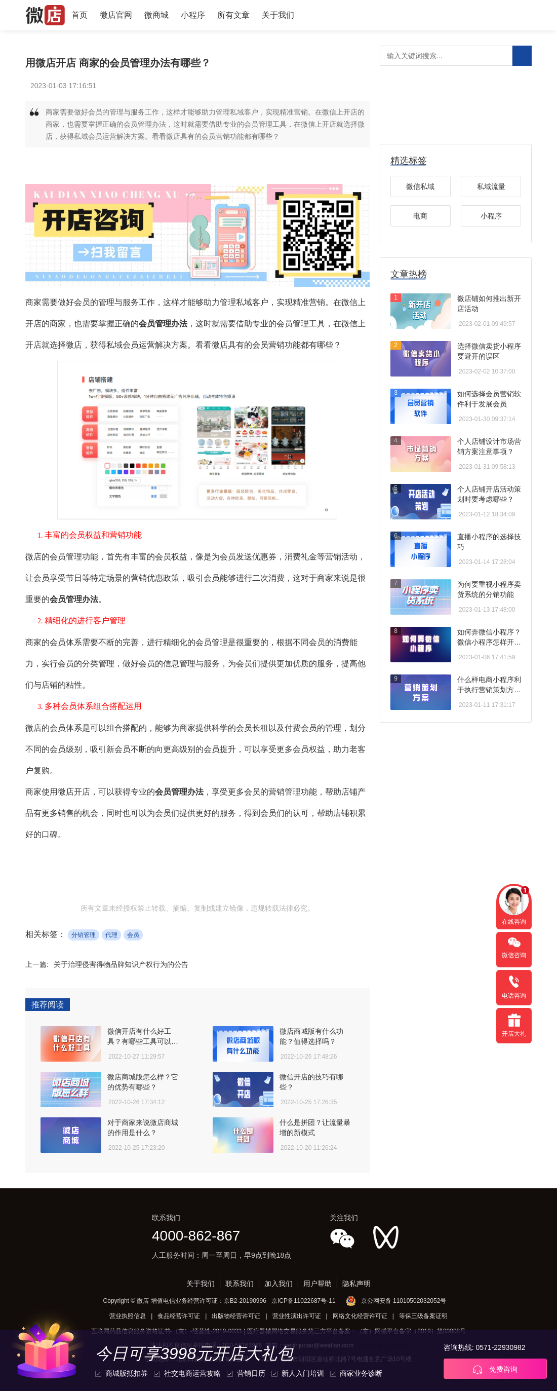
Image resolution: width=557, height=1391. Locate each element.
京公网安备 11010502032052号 (404, 1300)
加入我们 (278, 1284)
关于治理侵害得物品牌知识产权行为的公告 (121, 964)
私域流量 (491, 186)
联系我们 (239, 1284)
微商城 (156, 15)
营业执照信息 (127, 1316)
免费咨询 (495, 1369)
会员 (133, 934)
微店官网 (116, 15)
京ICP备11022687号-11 (303, 1300)
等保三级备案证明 (423, 1316)
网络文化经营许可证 (360, 1316)
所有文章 (233, 15)
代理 (111, 934)
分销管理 (83, 934)
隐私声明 (356, 1284)
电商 (420, 216)
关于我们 (278, 15)
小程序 (193, 15)
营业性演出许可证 (296, 1316)
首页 (79, 15)
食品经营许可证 (178, 1316)
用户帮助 (317, 1284)
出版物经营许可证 (236, 1316)
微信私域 (420, 186)
